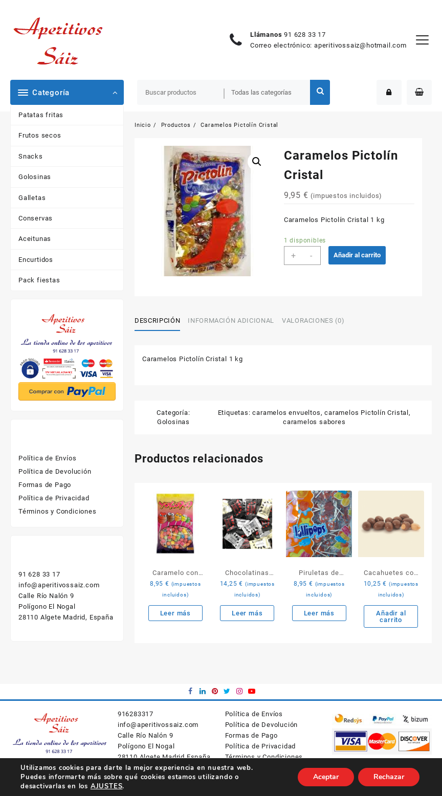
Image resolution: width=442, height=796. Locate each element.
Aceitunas (34, 238)
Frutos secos (39, 135)
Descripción (157, 320)
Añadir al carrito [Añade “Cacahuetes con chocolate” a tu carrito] (391, 616)
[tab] (161, 321)
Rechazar (388, 777)
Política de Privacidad (54, 498)
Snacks (30, 156)
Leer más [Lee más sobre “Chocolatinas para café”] (247, 613)
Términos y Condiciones (57, 511)
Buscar (320, 92)
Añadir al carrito (357, 255)
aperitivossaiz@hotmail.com (360, 45)
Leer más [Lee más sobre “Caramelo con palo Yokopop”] (175, 613)
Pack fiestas (39, 280)
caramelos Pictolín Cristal (366, 412)
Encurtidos (35, 259)
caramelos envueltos (286, 412)
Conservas (35, 218)
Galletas (32, 198)
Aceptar (326, 777)
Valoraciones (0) (313, 320)
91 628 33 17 (305, 34)
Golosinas (34, 177)
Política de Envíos (47, 458)
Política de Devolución (55, 471)
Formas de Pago (44, 485)
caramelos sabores (314, 422)
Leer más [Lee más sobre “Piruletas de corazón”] (319, 613)
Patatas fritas (40, 115)
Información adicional (231, 320)
